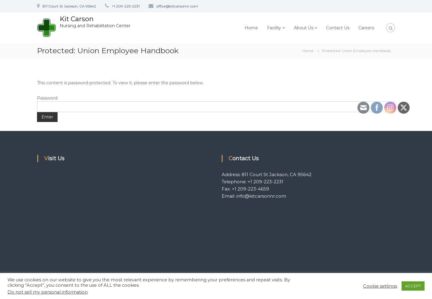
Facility (274, 27)
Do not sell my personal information (47, 292)
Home (251, 27)
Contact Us (337, 27)
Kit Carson (77, 19)
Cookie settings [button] (380, 286)
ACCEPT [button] (413, 285)
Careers (366, 27)
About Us (303, 27)
